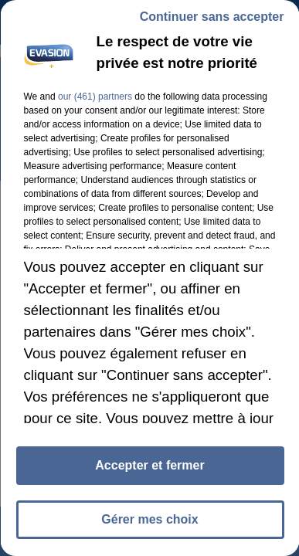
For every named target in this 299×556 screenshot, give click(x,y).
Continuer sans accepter (211, 16)
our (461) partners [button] (94, 96)
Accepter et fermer (149, 465)
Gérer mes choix (149, 519)
